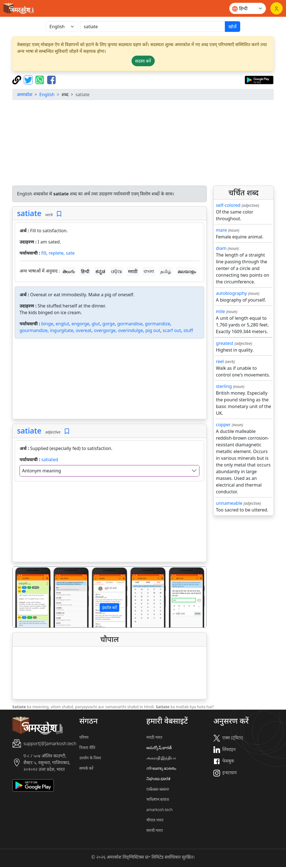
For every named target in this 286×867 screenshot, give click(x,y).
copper (223, 424)
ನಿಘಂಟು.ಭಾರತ (158, 778)
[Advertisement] (143, 144)
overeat (84, 330)
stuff (188, 330)
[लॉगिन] (276, 8)
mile (220, 311)
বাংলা (149, 271)
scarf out (172, 330)
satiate (29, 213)
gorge (108, 324)
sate (70, 253)
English (46, 94)
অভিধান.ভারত (157, 799)
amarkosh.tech (159, 809)
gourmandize (33, 330)
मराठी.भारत (154, 737)
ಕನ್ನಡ (100, 271)
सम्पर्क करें (86, 768)
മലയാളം (187, 271)
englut (62, 324)
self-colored (228, 205)
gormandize (157, 324)
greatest (224, 343)
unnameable (229, 503)
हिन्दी (85, 271)
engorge (80, 324)
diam (221, 248)
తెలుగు (69, 271)
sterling (224, 386)
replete (56, 253)
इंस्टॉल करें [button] (109, 607)
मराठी (132, 271)
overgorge (105, 330)
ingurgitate (61, 330)
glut (96, 324)
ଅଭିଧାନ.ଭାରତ (157, 789)
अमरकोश (24, 94)
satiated (49, 459)
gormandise (130, 324)
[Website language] (247, 8)
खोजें (232, 26)
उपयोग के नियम (90, 758)
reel (220, 361)
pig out (153, 330)
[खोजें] (152, 26)
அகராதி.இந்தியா (161, 758)
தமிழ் (165, 271)
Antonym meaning (41, 471)
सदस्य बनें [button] (143, 61)
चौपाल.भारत (154, 820)
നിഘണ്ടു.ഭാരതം (161, 768)
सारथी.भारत (154, 830)
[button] (27, 597)
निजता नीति (87, 747)
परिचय (84, 737)
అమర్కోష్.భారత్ (159, 747)
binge (47, 324)
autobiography (231, 293)
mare (221, 230)
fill (43, 253)
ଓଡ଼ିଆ (116, 271)
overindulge (130, 330)
